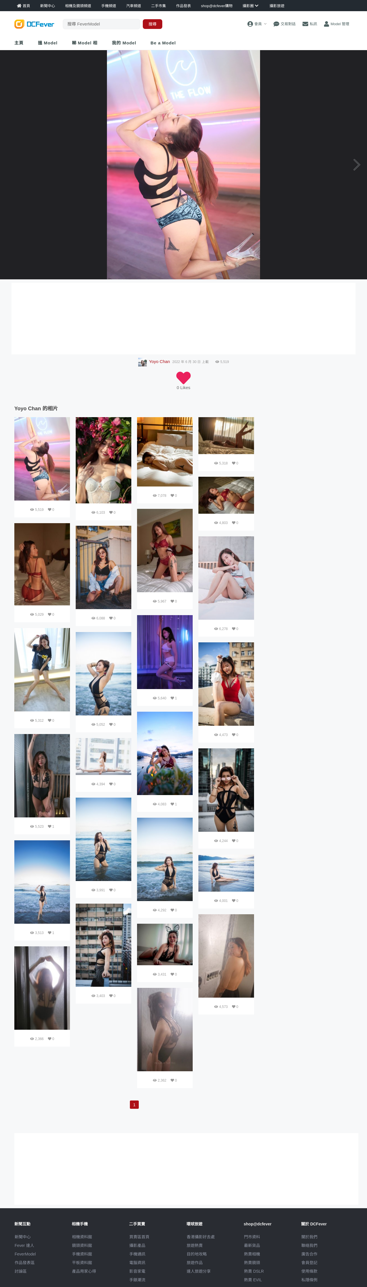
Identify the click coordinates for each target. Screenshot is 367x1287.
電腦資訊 (137, 1262)
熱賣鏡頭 (252, 1262)
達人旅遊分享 (199, 1271)
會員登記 (309, 1262)
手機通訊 (137, 1254)
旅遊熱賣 (195, 1245)
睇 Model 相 (85, 42)
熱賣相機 (252, 1254)
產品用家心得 (84, 1271)
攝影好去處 (201, 1237)
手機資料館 (82, 1254)
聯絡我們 (309, 1245)
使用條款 (309, 1271)
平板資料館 (82, 1262)
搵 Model (48, 42)
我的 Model (124, 42)
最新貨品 (252, 1245)
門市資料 (252, 1237)
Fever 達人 (24, 1245)
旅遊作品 (195, 1262)
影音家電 (137, 1271)
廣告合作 (309, 1254)
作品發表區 (25, 1262)
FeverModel (25, 1254)
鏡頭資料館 (82, 1245)
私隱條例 (309, 1280)
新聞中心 (23, 1237)
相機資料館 (82, 1237)
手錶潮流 (137, 1280)
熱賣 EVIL (253, 1280)
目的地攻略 (197, 1254)
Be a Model (163, 42)
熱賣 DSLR (254, 1271)
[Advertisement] (306, 453)
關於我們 (309, 1237)
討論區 (21, 1271)
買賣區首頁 (139, 1237)
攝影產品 (137, 1245)
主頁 (19, 42)
